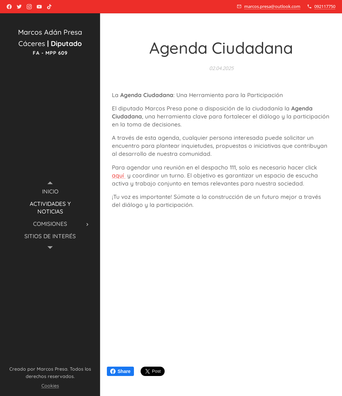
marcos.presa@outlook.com (272, 6)
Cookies (50, 386)
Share (120, 371)
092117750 (324, 6)
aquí (119, 175)
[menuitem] (50, 191)
